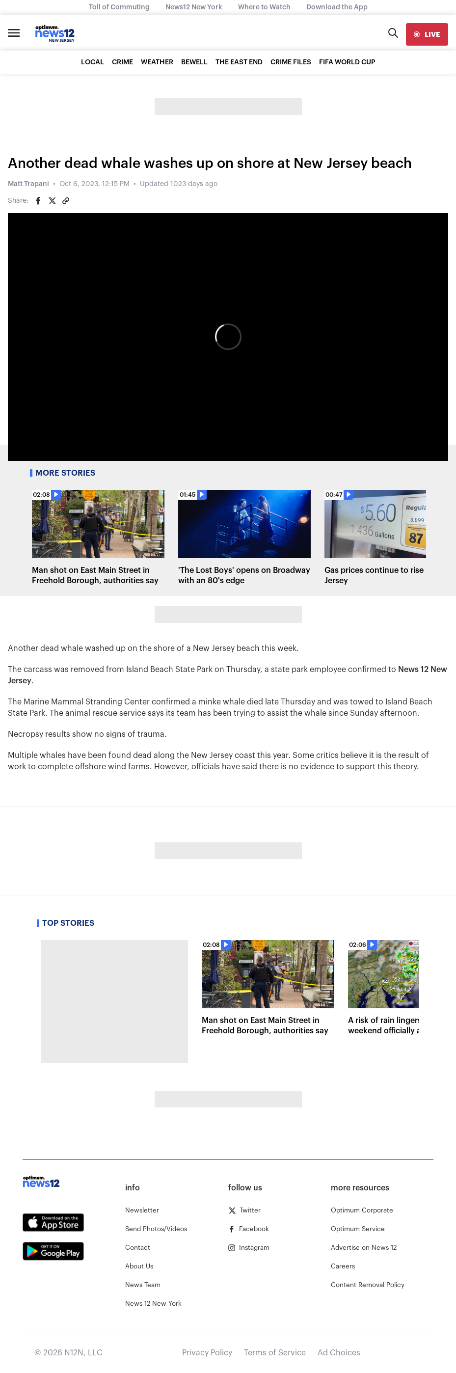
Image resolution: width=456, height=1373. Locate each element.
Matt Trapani (28, 184)
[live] (427, 34)
